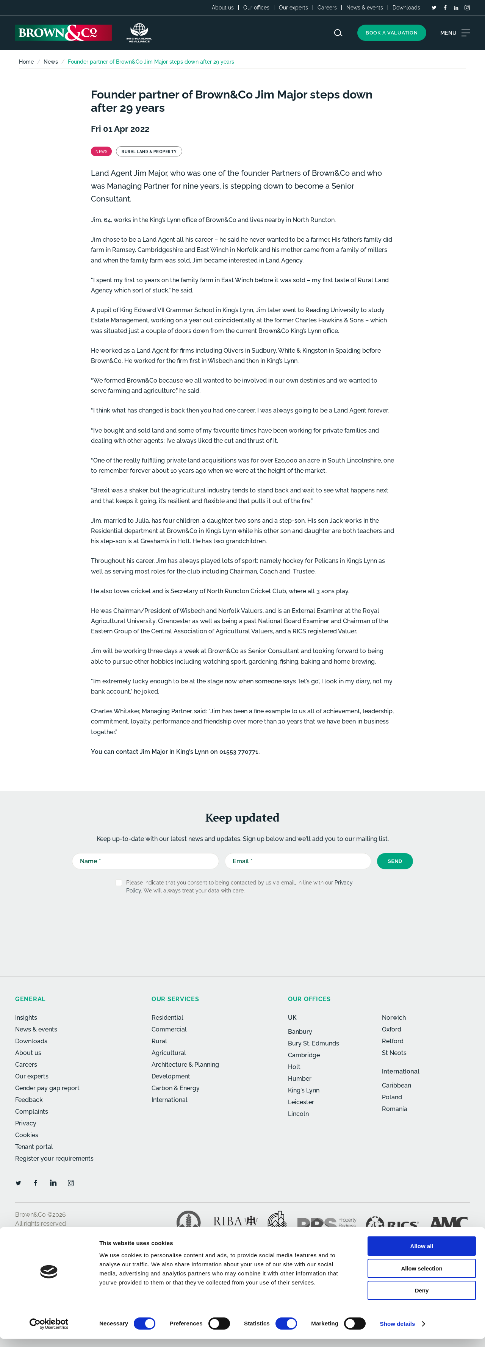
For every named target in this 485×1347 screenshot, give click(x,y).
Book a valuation (392, 33)
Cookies (26, 1135)
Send (395, 861)
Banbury (300, 1031)
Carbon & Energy (176, 1088)
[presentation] (226, 919)
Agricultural (169, 1052)
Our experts (293, 8)
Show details (397, 1332)
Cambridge (304, 1055)
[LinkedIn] (456, 8)
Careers (327, 8)
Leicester (301, 1102)
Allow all (421, 1254)
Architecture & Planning (185, 1064)
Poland (392, 1097)
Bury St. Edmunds (313, 1043)
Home (26, 62)
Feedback (29, 1099)
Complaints (31, 1111)
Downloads (406, 8)
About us (223, 8)
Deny (422, 1298)
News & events (364, 8)
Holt (294, 1066)
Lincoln (298, 1113)
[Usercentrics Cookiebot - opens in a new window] (49, 1332)
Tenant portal (34, 1146)
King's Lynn (303, 1090)
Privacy (25, 1123)
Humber (299, 1078)
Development (171, 1076)
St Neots (394, 1052)
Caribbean (396, 1085)
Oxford (391, 1029)
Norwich (394, 1017)
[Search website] (338, 33)
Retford (393, 1041)
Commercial (169, 1029)
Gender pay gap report (47, 1088)
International (170, 1099)
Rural (159, 1041)
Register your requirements (54, 1158)
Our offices (256, 8)
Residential (167, 1017)
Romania (394, 1109)
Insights (26, 1017)
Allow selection (421, 1277)
